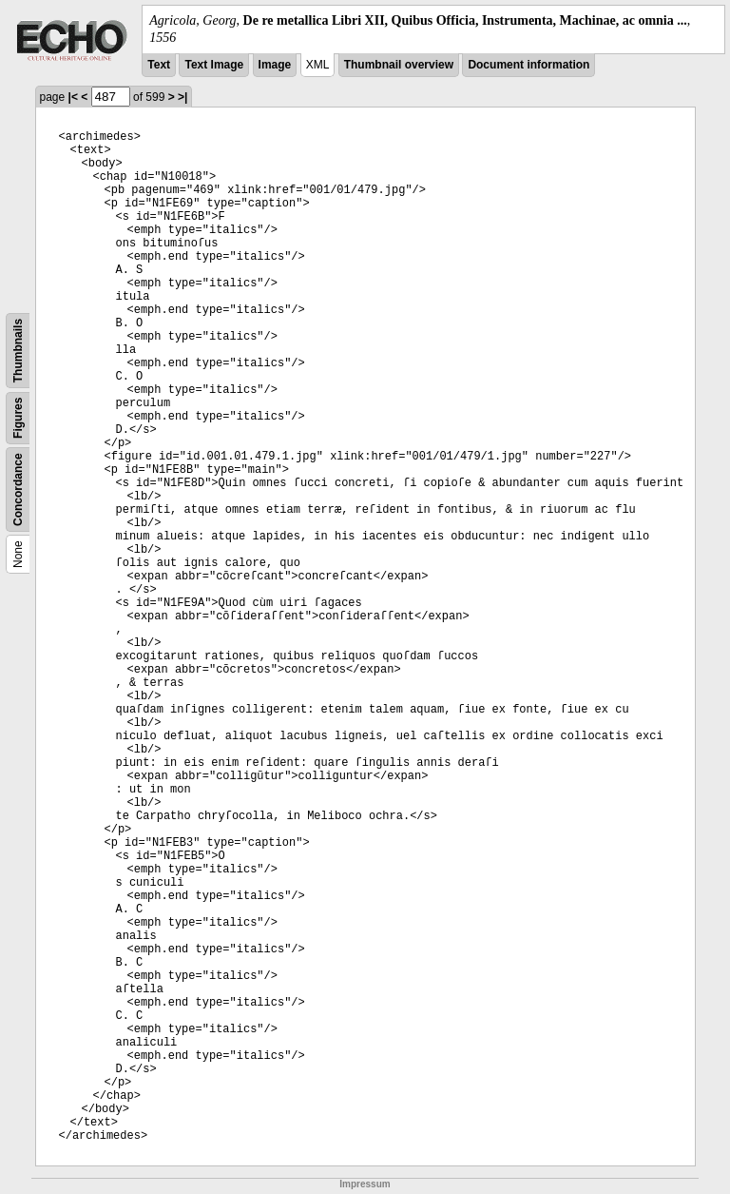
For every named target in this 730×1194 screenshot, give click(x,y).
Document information (528, 64)
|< (73, 97)
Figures (18, 418)
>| (182, 97)
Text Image (213, 64)
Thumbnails (18, 350)
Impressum (364, 1184)
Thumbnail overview (398, 64)
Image (275, 64)
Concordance (18, 490)
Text (158, 64)
